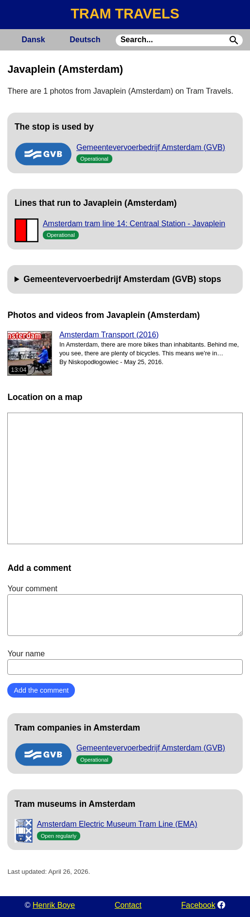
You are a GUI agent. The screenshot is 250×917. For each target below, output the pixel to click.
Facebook (198, 905)
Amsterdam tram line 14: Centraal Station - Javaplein (134, 223)
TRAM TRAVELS (125, 13)
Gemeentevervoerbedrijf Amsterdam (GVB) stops (122, 279)
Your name (124, 662)
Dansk (33, 39)
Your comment (124, 610)
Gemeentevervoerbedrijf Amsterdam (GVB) (150, 147)
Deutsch (85, 39)
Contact (128, 905)
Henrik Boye (54, 905)
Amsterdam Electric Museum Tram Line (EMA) (117, 824)
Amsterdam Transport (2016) (109, 335)
